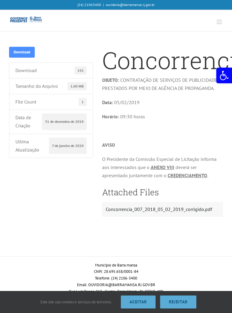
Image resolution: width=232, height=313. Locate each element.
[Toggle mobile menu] (220, 22)
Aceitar (138, 302)
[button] (224, 75)
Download (22, 52)
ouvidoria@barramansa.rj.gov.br (130, 4)
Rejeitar (178, 302)
